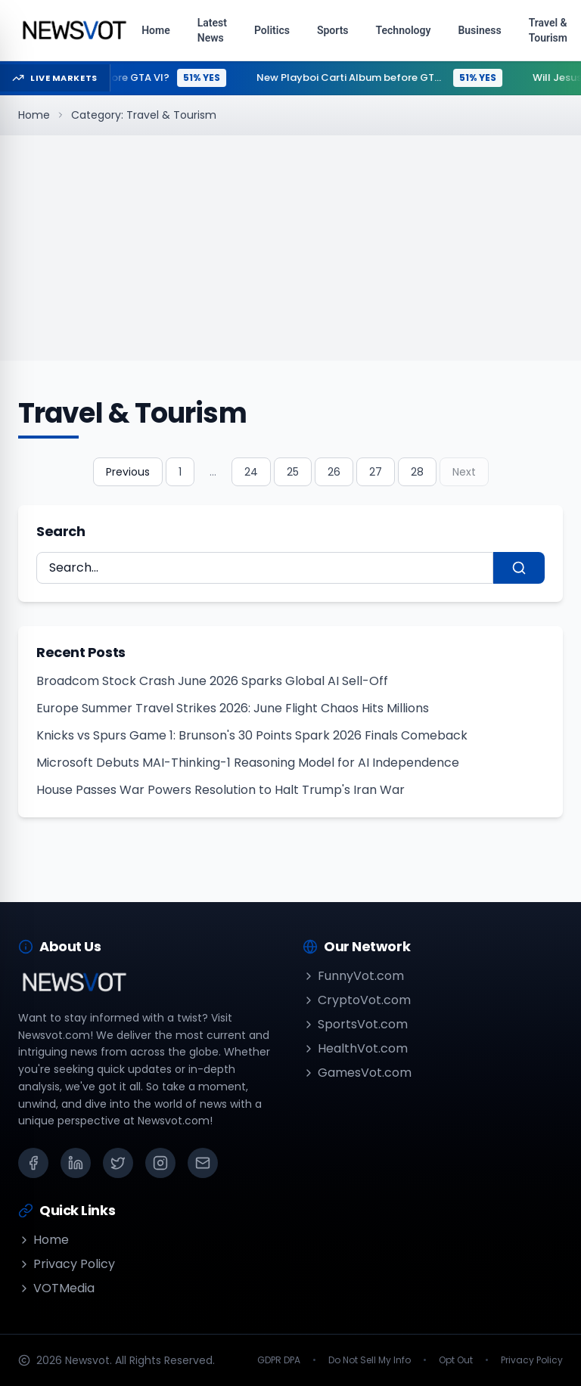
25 (293, 471)
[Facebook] (33, 1163)
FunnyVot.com (353, 975)
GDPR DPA (278, 1360)
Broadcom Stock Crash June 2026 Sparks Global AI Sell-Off (212, 681)
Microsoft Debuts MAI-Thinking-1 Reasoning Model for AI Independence (247, 762)
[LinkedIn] (76, 1163)
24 (251, 471)
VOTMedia (56, 1288)
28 (417, 471)
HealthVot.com (355, 1048)
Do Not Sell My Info (369, 1360)
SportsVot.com (355, 1024)
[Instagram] (160, 1163)
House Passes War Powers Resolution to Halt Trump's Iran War (220, 789)
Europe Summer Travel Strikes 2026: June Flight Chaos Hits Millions (232, 708)
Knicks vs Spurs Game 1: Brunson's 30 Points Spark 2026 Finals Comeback (252, 735)
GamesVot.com (357, 1072)
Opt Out (456, 1360)
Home (34, 114)
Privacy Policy (66, 1264)
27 (375, 471)
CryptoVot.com (357, 1000)
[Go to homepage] (73, 30)
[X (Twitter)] (118, 1163)
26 (334, 471)
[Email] (203, 1163)
